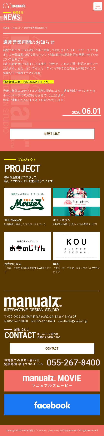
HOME (6, 28)
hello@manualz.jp (76, 321)
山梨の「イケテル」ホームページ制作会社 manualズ (54, 430)
